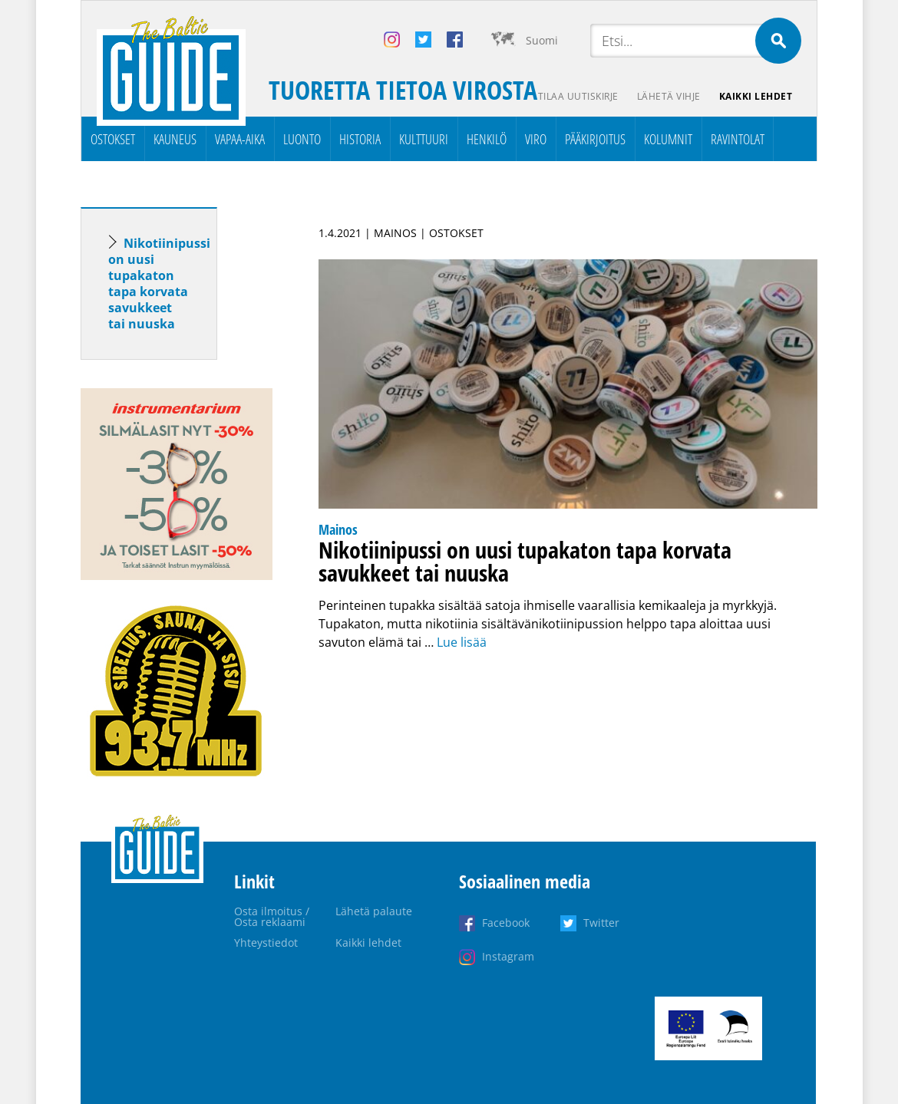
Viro (535, 139)
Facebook (506, 922)
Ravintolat (737, 139)
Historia (360, 139)
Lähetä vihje (669, 96)
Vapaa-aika (240, 139)
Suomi (542, 40)
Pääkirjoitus (595, 139)
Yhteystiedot (266, 942)
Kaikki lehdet (756, 96)
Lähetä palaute (373, 911)
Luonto (302, 139)
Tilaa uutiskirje (578, 96)
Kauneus (175, 139)
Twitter (601, 922)
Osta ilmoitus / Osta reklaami (271, 916)
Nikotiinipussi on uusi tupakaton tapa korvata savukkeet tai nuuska (159, 283)
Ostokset (113, 139)
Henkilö (487, 139)
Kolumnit (668, 139)
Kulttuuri (423, 139)
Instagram (508, 956)
